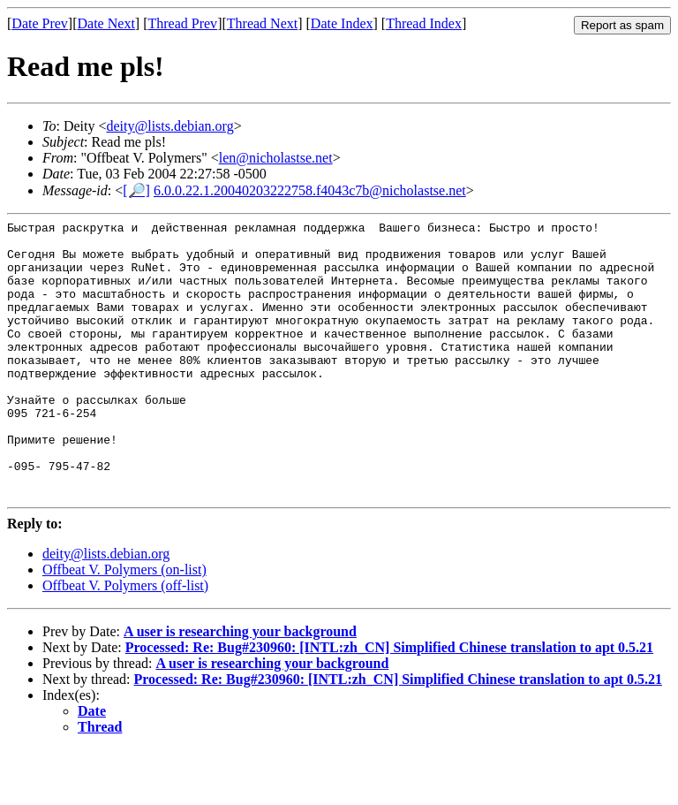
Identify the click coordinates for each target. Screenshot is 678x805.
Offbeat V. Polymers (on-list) (124, 625)
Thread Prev (182, 23)
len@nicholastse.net (276, 157)
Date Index (342, 23)
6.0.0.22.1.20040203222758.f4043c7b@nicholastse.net (310, 190)
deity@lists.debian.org (169, 125)
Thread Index (424, 23)
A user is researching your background (240, 687)
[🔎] (136, 190)
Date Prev (39, 23)
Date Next (106, 23)
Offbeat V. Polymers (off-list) (125, 641)
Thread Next (262, 23)
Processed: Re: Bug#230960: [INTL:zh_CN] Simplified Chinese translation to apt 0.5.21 (389, 702)
